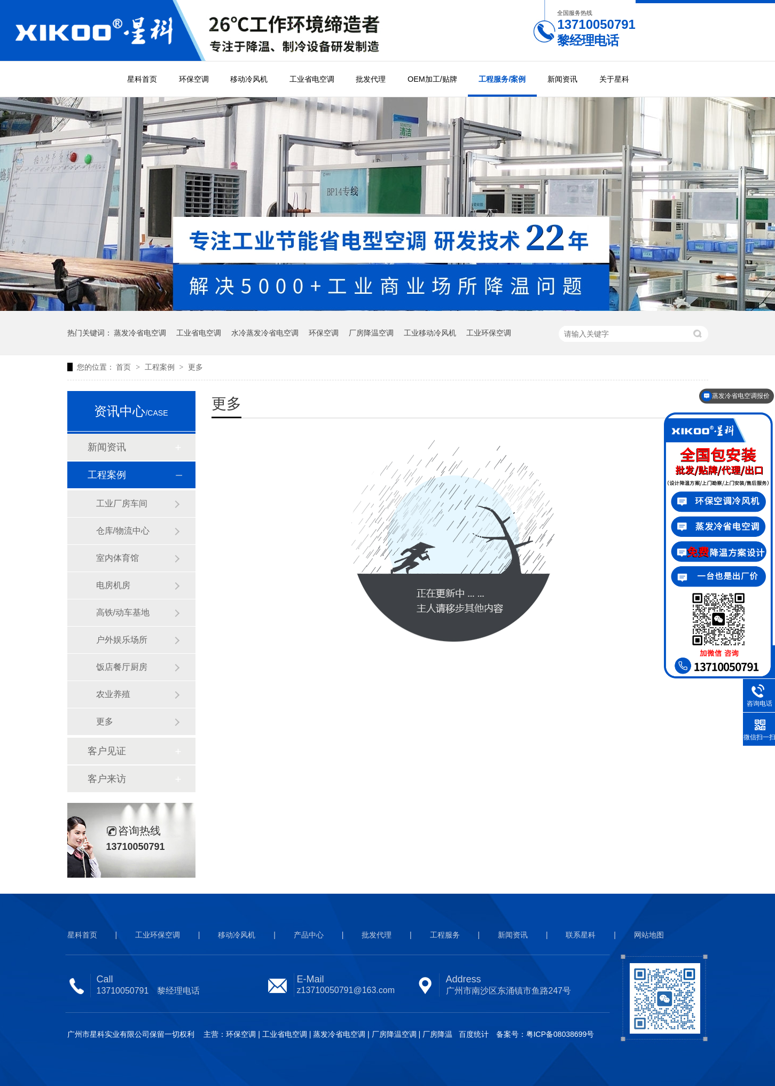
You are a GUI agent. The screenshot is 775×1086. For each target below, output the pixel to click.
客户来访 (107, 779)
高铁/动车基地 (123, 612)
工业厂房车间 (121, 503)
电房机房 (113, 585)
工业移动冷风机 (430, 333)
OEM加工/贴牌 (432, 79)
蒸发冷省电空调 (140, 333)
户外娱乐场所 (121, 639)
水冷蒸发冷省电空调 (265, 333)
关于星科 (614, 79)
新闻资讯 (562, 79)
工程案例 (161, 367)
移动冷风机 (249, 79)
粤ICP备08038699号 (560, 1034)
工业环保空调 (488, 333)
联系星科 (581, 935)
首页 (124, 367)
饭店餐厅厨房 (121, 666)
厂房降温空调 (371, 333)
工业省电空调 (311, 79)
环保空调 (194, 79)
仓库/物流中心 (123, 530)
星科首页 (142, 79)
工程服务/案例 (502, 79)
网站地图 (649, 935)
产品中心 (309, 935)
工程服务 (445, 935)
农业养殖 (113, 694)
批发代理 (371, 79)
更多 (195, 367)
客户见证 (107, 751)
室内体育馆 (117, 557)
